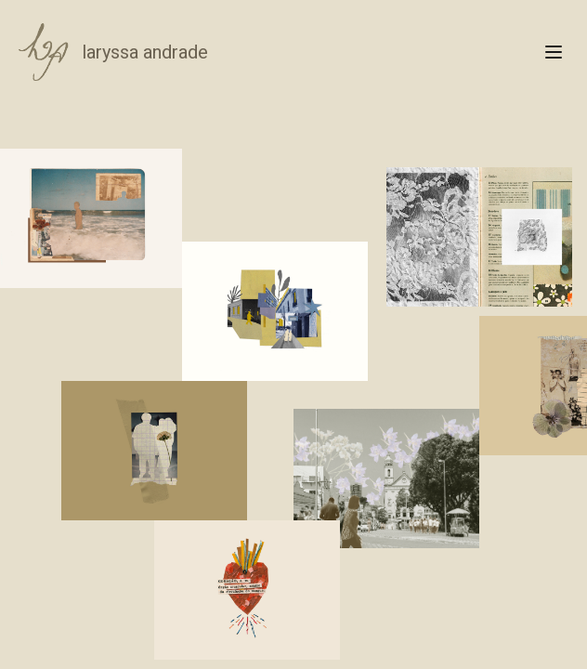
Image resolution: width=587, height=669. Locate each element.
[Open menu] (553, 52)
